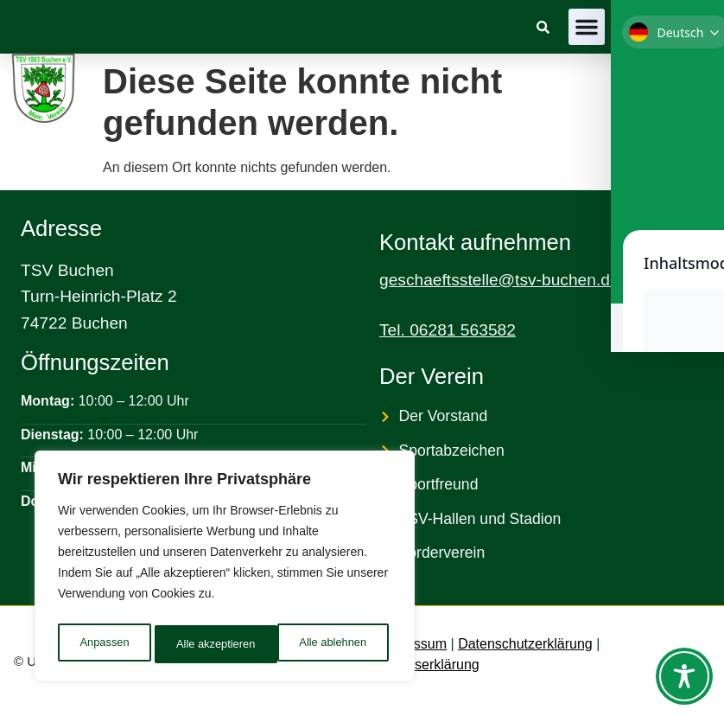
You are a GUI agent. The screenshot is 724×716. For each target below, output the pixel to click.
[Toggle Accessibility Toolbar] (684, 676)
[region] (225, 569)
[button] (586, 27)
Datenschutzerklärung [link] (525, 643)
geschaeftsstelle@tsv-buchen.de (499, 280)
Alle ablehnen (208, 644)
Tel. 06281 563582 (447, 330)
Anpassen (103, 644)
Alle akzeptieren (331, 644)
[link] (543, 27)
